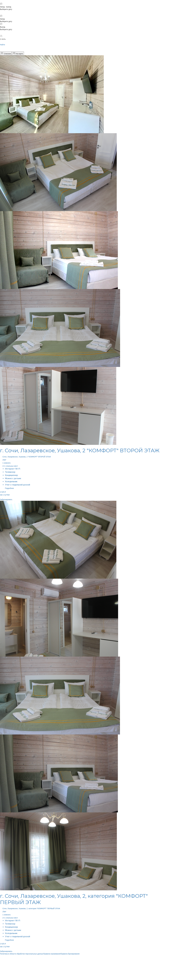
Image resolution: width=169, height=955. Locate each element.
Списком (6, 53)
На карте (18, 53)
